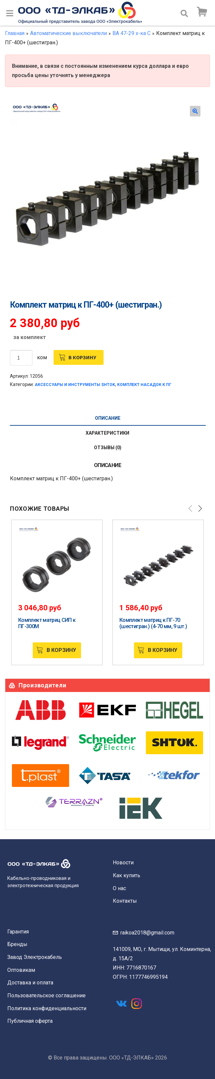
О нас (119, 888)
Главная (14, 33)
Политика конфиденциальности (46, 1008)
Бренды (17, 944)
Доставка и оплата (30, 982)
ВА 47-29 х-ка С (131, 33)
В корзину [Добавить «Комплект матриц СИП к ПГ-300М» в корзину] (61, 650)
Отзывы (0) (107, 447)
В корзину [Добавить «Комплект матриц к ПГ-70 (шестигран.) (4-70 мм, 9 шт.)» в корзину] (162, 650)
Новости (123, 862)
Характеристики (107, 433)
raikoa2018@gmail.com (147, 932)
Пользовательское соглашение (46, 995)
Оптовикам (21, 970)
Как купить (126, 875)
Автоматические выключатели (68, 33)
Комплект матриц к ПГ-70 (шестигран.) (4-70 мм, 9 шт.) (153, 623)
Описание (107, 418)
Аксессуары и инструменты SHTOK (75, 384)
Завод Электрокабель (34, 957)
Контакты (125, 901)
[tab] (107, 418)
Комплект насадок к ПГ (144, 384)
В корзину (82, 357)
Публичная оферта (30, 1021)
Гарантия (18, 931)
